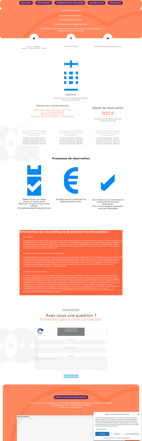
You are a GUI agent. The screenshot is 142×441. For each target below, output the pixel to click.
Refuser (117, 434)
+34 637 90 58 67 (71, 10)
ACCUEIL (26, 2)
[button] (138, 414)
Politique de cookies (109, 437)
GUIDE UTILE (96, 2)
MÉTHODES (43, 2)
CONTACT (115, 2)
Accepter (102, 434)
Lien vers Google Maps (71, 408)
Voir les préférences (132, 434)
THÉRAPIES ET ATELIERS (69, 2)
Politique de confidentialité (123, 437)
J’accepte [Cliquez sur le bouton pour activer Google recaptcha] (71, 336)
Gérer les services (101, 429)
